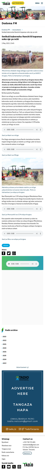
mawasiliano (16, 30)
